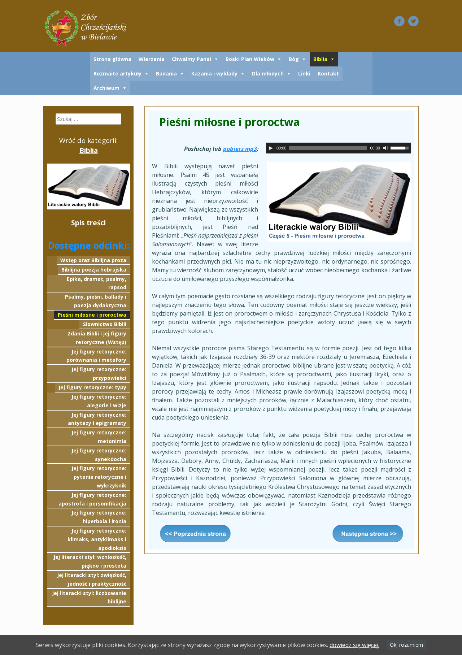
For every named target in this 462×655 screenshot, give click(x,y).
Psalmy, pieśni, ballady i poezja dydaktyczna (95, 301)
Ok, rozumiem (406, 644)
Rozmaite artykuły (117, 73)
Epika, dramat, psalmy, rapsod (96, 283)
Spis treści (88, 222)
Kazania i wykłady (214, 73)
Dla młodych (268, 73)
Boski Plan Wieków (250, 59)
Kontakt (328, 73)
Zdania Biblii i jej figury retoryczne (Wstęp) (96, 338)
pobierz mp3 (240, 149)
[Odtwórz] (271, 148)
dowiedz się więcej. (354, 645)
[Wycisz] (386, 148)
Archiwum (106, 87)
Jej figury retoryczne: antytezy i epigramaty (97, 419)
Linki (304, 73)
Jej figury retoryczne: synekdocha (98, 455)
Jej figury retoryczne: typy (92, 387)
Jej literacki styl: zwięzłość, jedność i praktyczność (91, 579)
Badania (166, 73)
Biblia (320, 59)
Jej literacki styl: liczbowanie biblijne (89, 597)
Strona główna (112, 59)
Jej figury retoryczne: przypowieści (98, 373)
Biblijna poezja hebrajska (93, 269)
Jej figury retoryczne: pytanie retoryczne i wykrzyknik (98, 477)
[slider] (328, 148)
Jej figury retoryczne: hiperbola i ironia (98, 517)
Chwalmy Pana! (191, 59)
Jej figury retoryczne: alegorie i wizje (98, 401)
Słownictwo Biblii (104, 324)
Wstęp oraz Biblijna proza (93, 260)
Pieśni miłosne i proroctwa (92, 314)
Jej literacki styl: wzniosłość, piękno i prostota (89, 561)
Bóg (294, 59)
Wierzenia (152, 59)
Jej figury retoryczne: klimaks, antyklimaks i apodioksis (96, 539)
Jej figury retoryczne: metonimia (98, 436)
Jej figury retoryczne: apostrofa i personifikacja (92, 499)
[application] (338, 148)
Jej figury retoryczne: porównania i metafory (96, 356)
